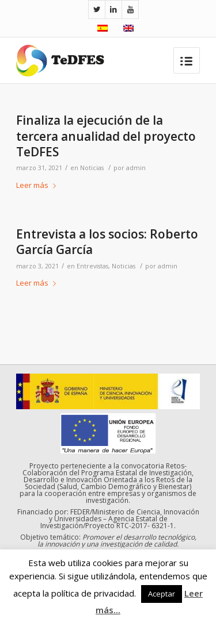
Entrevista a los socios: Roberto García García (107, 241)
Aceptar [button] (161, 594)
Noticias (92, 168)
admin (136, 168)
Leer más (38, 185)
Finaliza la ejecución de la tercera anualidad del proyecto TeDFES (106, 136)
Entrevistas (92, 266)
